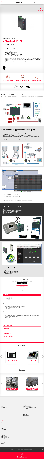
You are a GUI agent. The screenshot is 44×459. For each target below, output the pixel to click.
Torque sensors (25, 416)
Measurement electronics (26, 412)
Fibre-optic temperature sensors (27, 409)
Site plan (19, 449)
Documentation (40, 10)
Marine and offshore (4, 430)
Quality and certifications (4, 405)
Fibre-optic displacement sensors (28, 408)
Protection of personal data (24, 449)
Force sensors (25, 417)
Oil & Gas (2, 443)
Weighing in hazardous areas (5, 437)
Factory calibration (25, 422)
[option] (22, 23)
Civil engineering (3, 429)
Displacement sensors (26, 415)
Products (24, 399)
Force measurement (4, 427)
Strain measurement (4, 434)
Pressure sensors (25, 414)
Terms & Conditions (4, 407)
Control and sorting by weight (5, 439)
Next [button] (43, 356)
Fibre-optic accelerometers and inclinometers (29, 407)
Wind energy (2, 428)
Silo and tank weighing (4, 423)
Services (24, 420)
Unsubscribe (30, 449)
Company (2, 399)
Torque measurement (4, 436)
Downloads (24, 423)
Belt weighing (3, 442)
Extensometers (25, 413)
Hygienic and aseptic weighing (5, 438)
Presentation (2, 401)
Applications (3, 420)
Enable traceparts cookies (22, 283)
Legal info (15, 449)
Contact (2, 409)
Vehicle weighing (3, 422)
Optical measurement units (27, 406)
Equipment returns (25, 426)
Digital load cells (25, 402)
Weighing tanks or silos (22, 78)
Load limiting (3, 435)
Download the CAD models (22, 287)
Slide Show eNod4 (9, 67)
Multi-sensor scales (8, 78)
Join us (2, 406)
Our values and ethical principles (5, 402)
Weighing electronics (26, 405)
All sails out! (2, 412)
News (1, 408)
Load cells (24, 401)
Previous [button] (1, 356)
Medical (2, 431)
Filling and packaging (4, 426)
